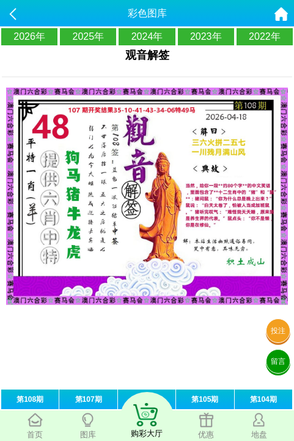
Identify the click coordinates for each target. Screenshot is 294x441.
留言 (278, 361)
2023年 (206, 36)
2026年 (29, 36)
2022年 (265, 36)
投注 (278, 330)
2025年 (89, 36)
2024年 (147, 36)
